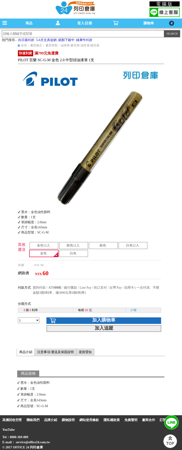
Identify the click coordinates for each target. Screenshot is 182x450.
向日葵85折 (26, 40)
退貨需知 (85, 352)
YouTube (8, 429)
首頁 (24, 45)
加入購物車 (103, 319)
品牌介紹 (50, 420)
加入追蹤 (104, 328)
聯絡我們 (32, 420)
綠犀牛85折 (84, 40)
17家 (133, 310)
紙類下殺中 (66, 40)
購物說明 (68, 420)
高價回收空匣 (12, 420)
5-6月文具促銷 (46, 40)
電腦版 (164, 3)
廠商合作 (148, 420)
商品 (29, 23)
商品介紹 (25, 352)
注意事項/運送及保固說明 (55, 352)
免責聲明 (130, 420)
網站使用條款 (89, 420)
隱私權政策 (112, 420)
